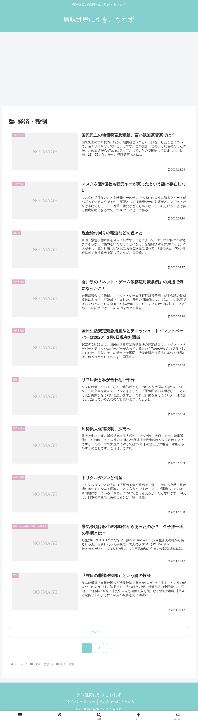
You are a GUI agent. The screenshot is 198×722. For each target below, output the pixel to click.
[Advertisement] (99, 69)
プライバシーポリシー (79, 702)
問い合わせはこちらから (117, 702)
